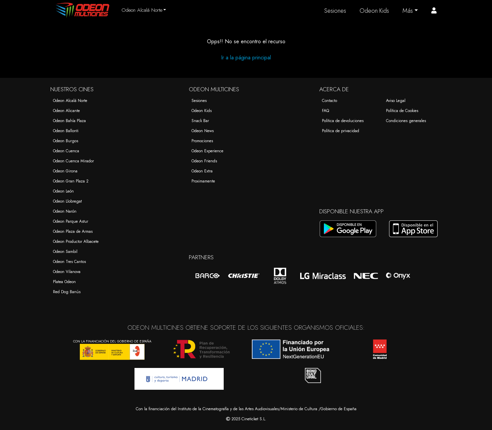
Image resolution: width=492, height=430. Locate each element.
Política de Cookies (402, 111)
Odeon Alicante (66, 111)
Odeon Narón (64, 211)
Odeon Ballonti (65, 131)
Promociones (202, 141)
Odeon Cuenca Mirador (73, 161)
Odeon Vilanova (66, 272)
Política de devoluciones (343, 121)
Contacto (329, 101)
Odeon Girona (65, 171)
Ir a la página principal (246, 57)
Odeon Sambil (65, 252)
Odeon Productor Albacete (76, 241)
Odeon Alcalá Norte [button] (141, 10)
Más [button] (407, 10)
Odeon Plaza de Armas (73, 231)
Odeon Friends (204, 161)
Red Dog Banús (66, 292)
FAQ (325, 111)
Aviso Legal (395, 101)
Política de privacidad (340, 131)
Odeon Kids (374, 10)
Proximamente (203, 181)
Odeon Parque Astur (70, 221)
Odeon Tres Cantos (69, 262)
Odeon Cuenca (66, 151)
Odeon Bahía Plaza (69, 121)
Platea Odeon (64, 282)
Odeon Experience (207, 151)
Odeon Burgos (65, 141)
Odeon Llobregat (67, 201)
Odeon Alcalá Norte (70, 101)
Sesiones (335, 10)
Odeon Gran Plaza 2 (71, 181)
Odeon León (63, 191)
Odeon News (203, 131)
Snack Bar (200, 121)
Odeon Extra (202, 171)
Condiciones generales (406, 121)
